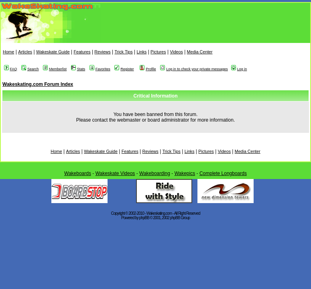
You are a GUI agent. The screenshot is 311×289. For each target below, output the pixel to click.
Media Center (200, 51)
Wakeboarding (154, 173)
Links (141, 51)
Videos (176, 51)
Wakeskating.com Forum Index (37, 84)
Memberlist (55, 69)
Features (81, 51)
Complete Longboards (223, 173)
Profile (148, 69)
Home (8, 51)
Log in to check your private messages (194, 69)
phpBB (144, 218)
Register (124, 69)
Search (30, 69)
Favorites (99, 69)
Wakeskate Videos (115, 173)
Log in (239, 69)
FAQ (10, 69)
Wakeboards (77, 173)
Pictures (158, 51)
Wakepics (185, 173)
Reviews (102, 51)
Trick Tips (123, 51)
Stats (78, 69)
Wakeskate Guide (53, 51)
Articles (25, 51)
